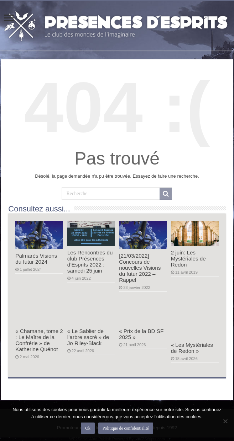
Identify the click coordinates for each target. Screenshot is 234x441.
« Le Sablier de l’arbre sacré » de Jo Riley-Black (88, 337)
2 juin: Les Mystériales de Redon (188, 258)
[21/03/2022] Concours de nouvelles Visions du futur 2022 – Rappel (140, 268)
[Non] (225, 421)
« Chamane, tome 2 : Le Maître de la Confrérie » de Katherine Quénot (39, 340)
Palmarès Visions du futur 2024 (36, 259)
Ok (87, 428)
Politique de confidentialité (126, 428)
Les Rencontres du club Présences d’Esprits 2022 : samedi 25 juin (90, 261)
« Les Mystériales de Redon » (192, 348)
